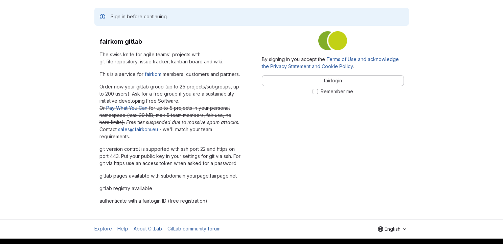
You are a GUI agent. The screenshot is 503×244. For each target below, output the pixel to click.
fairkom (153, 74)
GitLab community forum (194, 228)
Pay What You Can (126, 108)
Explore (103, 228)
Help (122, 228)
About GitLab (148, 228)
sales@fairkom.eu (138, 129)
